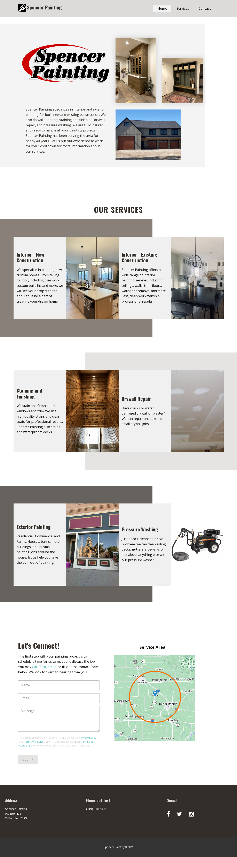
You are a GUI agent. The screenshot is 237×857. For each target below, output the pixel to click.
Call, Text (39, 667)
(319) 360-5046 (96, 809)
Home (162, 8)
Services (182, 8)
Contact (204, 8)
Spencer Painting (44, 7)
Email (52, 667)
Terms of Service (34, 741)
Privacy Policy (88, 738)
